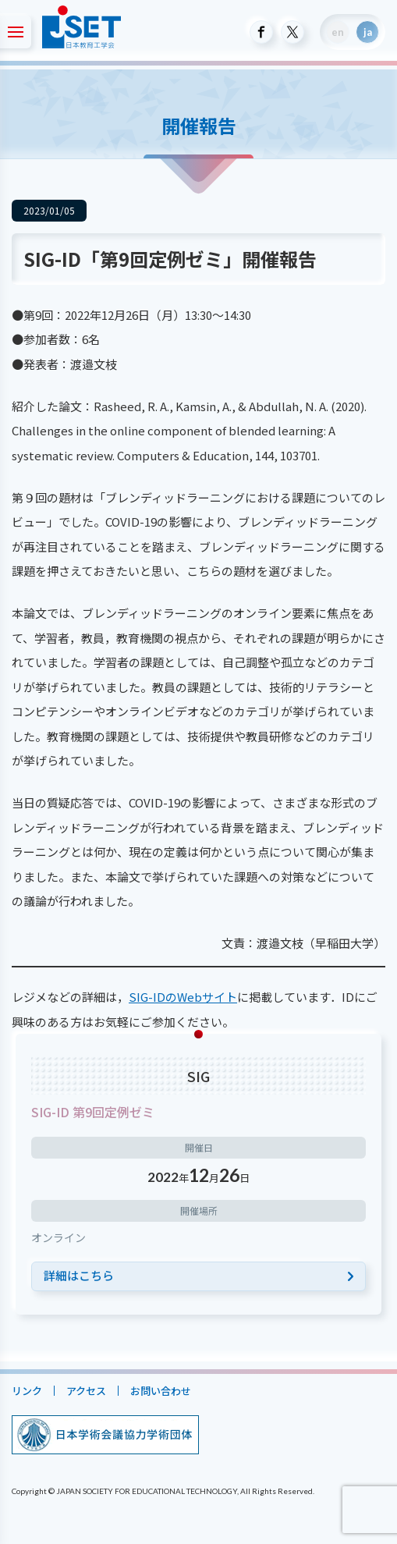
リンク (27, 1390)
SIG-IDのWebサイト (183, 997)
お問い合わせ (160, 1390)
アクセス (86, 1390)
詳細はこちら (79, 1275)
